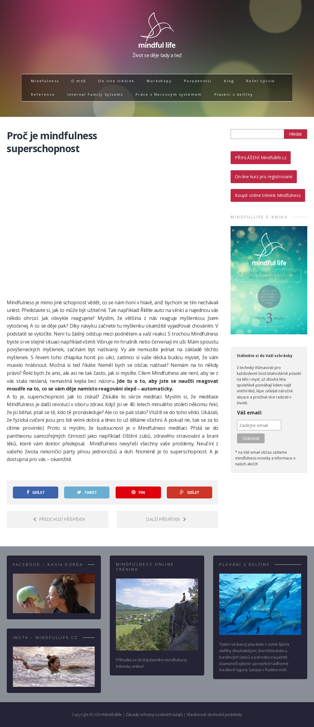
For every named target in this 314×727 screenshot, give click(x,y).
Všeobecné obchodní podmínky (214, 714)
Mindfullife (112, 714)
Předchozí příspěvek (59, 519)
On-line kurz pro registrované (264, 176)
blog (229, 81)
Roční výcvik (260, 81)
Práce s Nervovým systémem (169, 94)
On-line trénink (116, 81)
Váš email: (249, 412)
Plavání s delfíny (233, 94)
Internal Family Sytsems (95, 94)
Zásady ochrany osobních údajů (154, 714)
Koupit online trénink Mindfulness (268, 195)
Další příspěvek (166, 519)
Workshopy (159, 81)
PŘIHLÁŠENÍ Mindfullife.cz (260, 157)
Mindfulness (45, 81)
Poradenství (198, 81)
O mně (78, 81)
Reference (43, 94)
